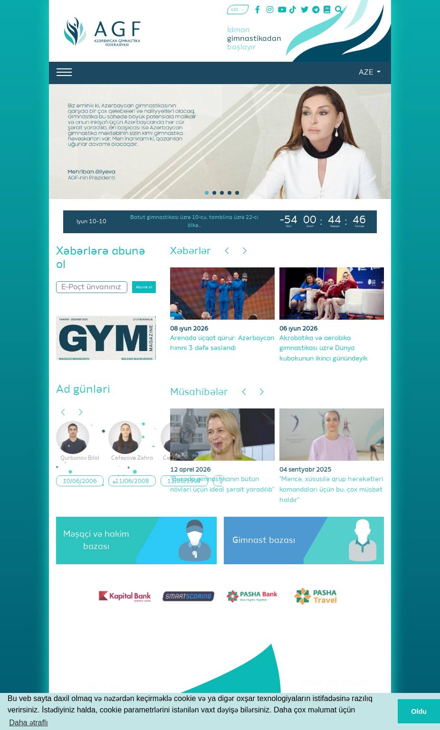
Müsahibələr (199, 393)
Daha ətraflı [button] (28, 723)
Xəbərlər (190, 251)
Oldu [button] (419, 711)
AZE (367, 72)
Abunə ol (144, 287)
